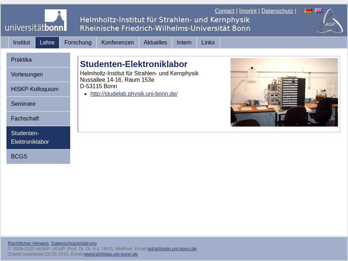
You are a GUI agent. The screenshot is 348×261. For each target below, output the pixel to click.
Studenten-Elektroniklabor (30, 137)
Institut (21, 42)
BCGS (19, 156)
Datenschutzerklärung (73, 243)
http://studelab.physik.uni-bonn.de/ (134, 94)
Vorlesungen (27, 74)
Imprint (248, 11)
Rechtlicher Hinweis (28, 243)
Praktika (21, 60)
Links (208, 42)
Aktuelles (155, 42)
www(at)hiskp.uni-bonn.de (110, 254)
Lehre (47, 42)
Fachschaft (25, 118)
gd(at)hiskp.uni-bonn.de (172, 248)
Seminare (23, 104)
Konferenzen (117, 42)
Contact (225, 11)
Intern (184, 42)
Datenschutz (277, 11)
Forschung (78, 42)
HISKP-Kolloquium (35, 89)
